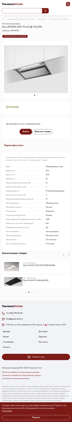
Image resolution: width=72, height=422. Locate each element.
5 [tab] (40, 292)
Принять (36, 417)
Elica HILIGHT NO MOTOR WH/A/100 (39, 265)
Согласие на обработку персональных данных (21, 375)
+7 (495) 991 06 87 (14, 313)
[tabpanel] (36, 69)
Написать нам (36, 356)
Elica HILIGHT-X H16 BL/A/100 (35, 280)
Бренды (6, 331)
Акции (6, 336)
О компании (8, 341)
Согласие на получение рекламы (15, 378)
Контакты (43, 341)
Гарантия (43, 336)
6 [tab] (43, 292)
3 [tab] (34, 292)
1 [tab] (34, 95)
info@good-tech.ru (14, 318)
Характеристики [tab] (13, 145)
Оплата (6, 347)
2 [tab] (37, 95)
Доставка (43, 331)
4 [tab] (37, 292)
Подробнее (7, 411)
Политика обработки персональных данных (20, 372)
